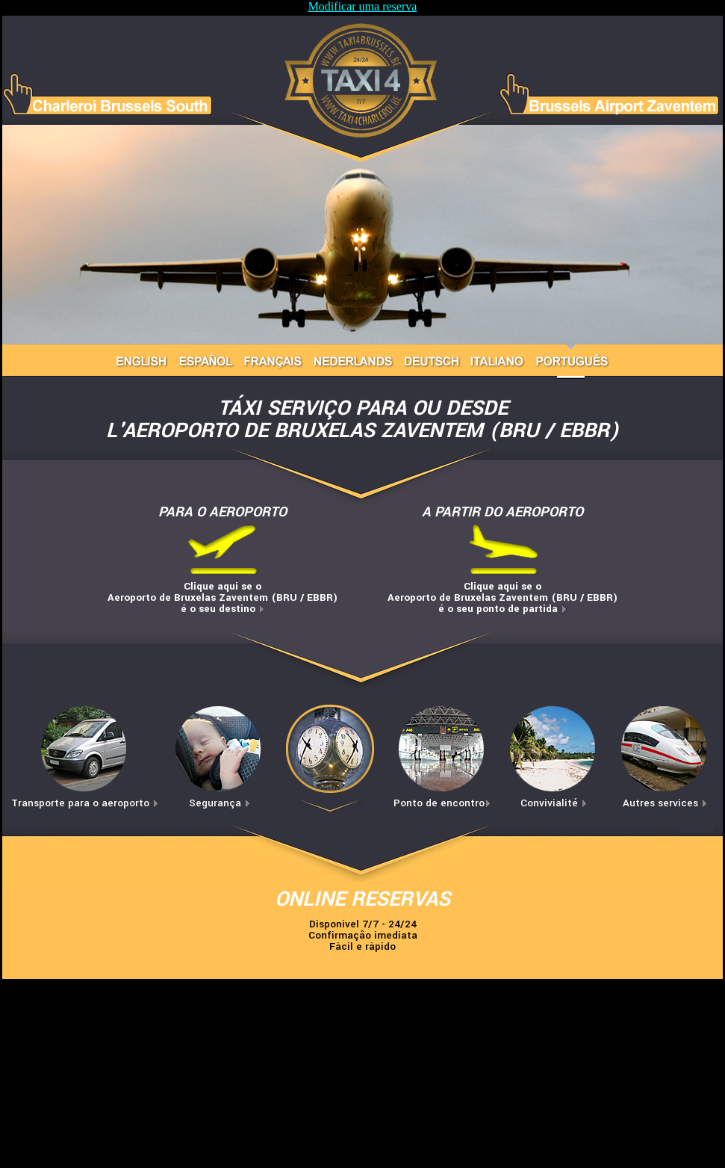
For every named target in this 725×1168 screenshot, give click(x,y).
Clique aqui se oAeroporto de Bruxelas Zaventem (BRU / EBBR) (222, 597)
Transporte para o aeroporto (85, 803)
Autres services (665, 803)
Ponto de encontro (442, 803)
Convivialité (554, 803)
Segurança (220, 803)
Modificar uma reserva (362, 6)
